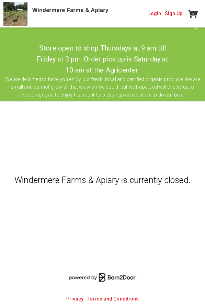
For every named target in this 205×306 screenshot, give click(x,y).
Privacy (74, 299)
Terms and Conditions (113, 299)
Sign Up (173, 13)
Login (154, 13)
